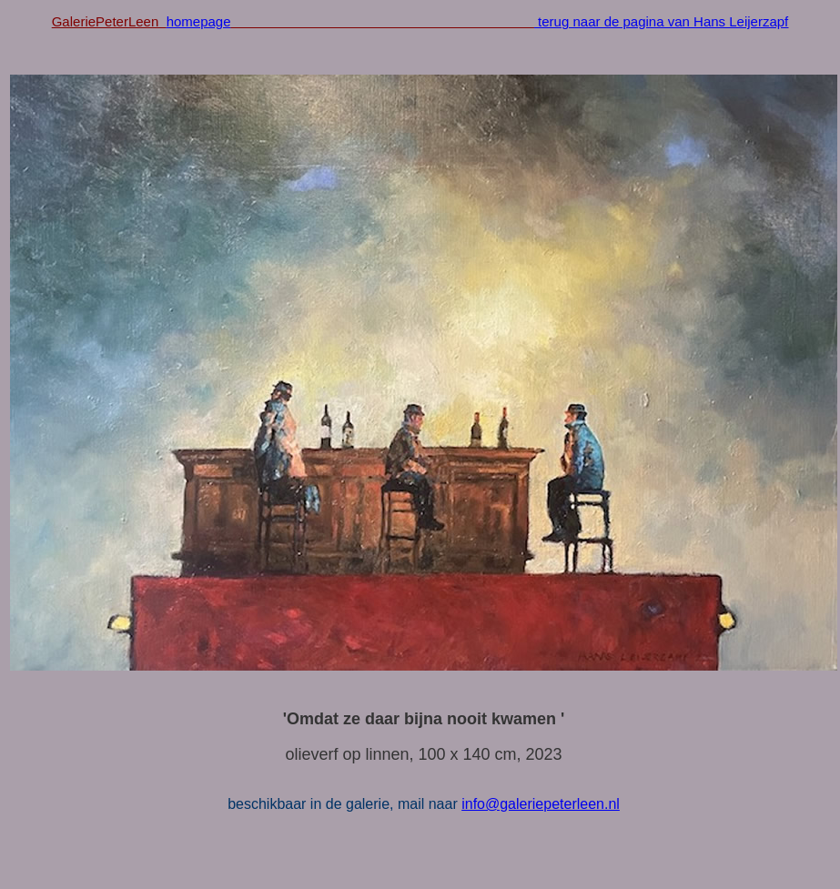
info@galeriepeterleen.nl (540, 804)
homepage (199, 21)
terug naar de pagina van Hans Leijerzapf (661, 21)
